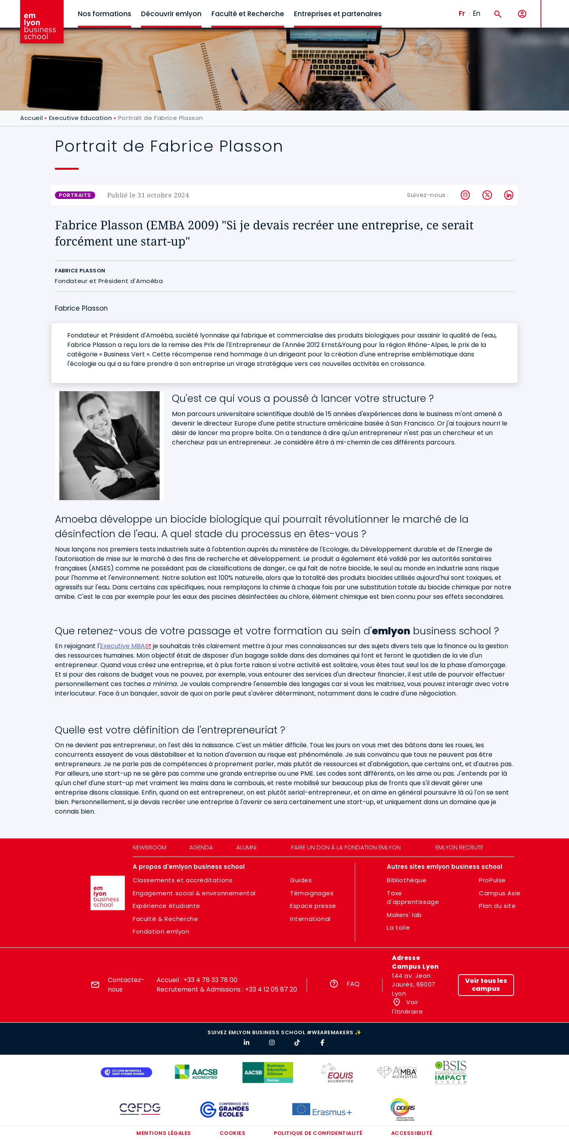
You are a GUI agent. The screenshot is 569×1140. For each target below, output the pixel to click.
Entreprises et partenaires (338, 14)
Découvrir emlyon (171, 14)
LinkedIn (509, 195)
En (476, 13)
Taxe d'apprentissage (413, 897)
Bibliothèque (406, 880)
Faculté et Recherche (247, 14)
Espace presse (313, 906)
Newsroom (149, 847)
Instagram (466, 195)
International (310, 919)
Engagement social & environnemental (194, 893)
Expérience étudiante (166, 906)
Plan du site (497, 906)
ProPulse (492, 880)
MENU (553, 7)
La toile (398, 927)
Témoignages (312, 893)
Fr (462, 13)
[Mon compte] (522, 14)
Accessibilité (412, 1133)
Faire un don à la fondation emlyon (346, 847)
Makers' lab (404, 915)
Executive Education (80, 118)
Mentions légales (163, 1133)
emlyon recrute (459, 847)
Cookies (233, 1133)
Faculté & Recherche (165, 919)
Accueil (31, 118)
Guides (301, 880)
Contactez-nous (126, 984)
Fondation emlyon (161, 931)
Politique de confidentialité (318, 1133)
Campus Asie (500, 893)
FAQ (353, 983)
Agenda (201, 847)
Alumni (246, 847)
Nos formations (104, 14)
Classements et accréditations (182, 880)
